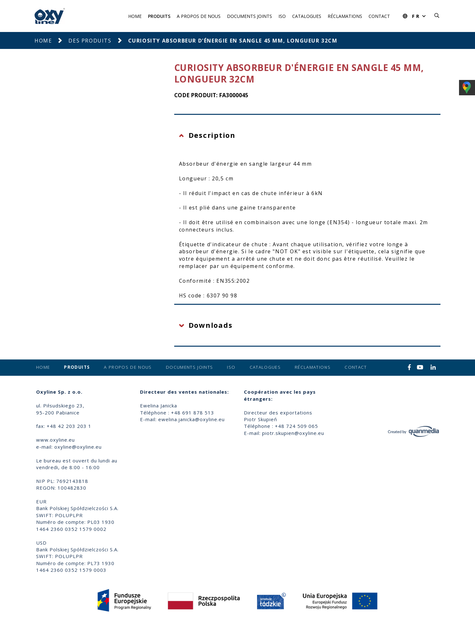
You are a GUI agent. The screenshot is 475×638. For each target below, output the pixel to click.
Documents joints (249, 16)
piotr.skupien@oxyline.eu (293, 433)
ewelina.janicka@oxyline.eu (191, 419)
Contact (379, 16)
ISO (282, 16)
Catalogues (306, 16)
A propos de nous (199, 16)
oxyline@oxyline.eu (78, 447)
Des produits (89, 40)
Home (135, 16)
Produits (159, 16)
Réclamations (345, 16)
